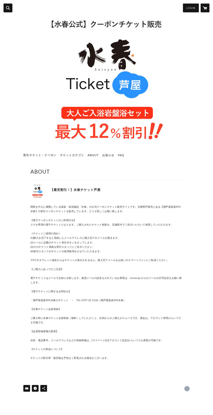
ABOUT (93, 155)
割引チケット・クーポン (39, 155)
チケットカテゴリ (72, 155)
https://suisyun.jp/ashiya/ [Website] (51, 195)
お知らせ (108, 155)
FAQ (121, 155)
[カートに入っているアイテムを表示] (205, 8)
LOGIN (190, 7)
